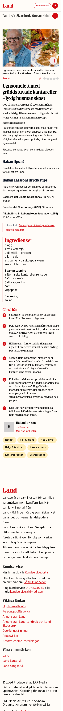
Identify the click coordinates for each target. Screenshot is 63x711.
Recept (6, 78)
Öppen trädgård (42, 16)
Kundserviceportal (37, 572)
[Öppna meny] (55, 16)
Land (6, 655)
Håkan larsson (38, 447)
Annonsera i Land (14, 616)
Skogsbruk (24, 16)
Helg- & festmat (14, 447)
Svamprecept (37, 455)
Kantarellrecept (14, 455)
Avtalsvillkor (10, 636)
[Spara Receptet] (53, 61)
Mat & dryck (47, 440)
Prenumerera (42, 6)
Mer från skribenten (26, 431)
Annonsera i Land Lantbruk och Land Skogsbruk (27, 623)
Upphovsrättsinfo (14, 606)
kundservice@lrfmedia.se (26, 591)
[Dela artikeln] (40, 78)
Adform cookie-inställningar (21, 641)
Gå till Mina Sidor (35, 582)
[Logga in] (55, 6)
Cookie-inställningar (15, 630)
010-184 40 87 (35, 588)
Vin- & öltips (27, 440)
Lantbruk (9, 16)
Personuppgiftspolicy (16, 611)
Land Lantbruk (12, 661)
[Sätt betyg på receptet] (51, 78)
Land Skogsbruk (13, 666)
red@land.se (22, 427)
